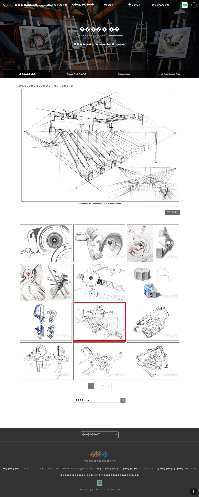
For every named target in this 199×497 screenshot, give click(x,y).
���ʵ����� (170, 74)
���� (194, 5)
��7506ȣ (190, 468)
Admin (198, 0)
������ (193, 491)
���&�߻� (123, 74)
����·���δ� (76, 74)
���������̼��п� (33, 5)
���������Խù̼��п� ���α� (185, 5)
